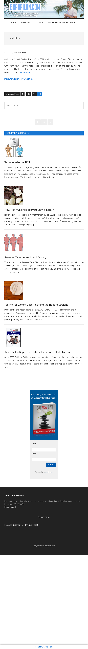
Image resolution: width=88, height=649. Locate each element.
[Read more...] (25, 72)
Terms (40, 611)
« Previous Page (12, 95)
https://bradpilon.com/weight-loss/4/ (20, 79)
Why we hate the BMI (17, 181)
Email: (34, 548)
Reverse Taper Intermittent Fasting (25, 313)
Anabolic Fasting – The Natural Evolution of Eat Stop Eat (37, 446)
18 (40, 94)
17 (35, 94)
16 (29, 94)
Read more (9, 601)
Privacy (48, 611)
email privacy (49, 566)
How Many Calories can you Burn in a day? (29, 247)
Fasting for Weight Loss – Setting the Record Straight (36, 380)
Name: (34, 538)
